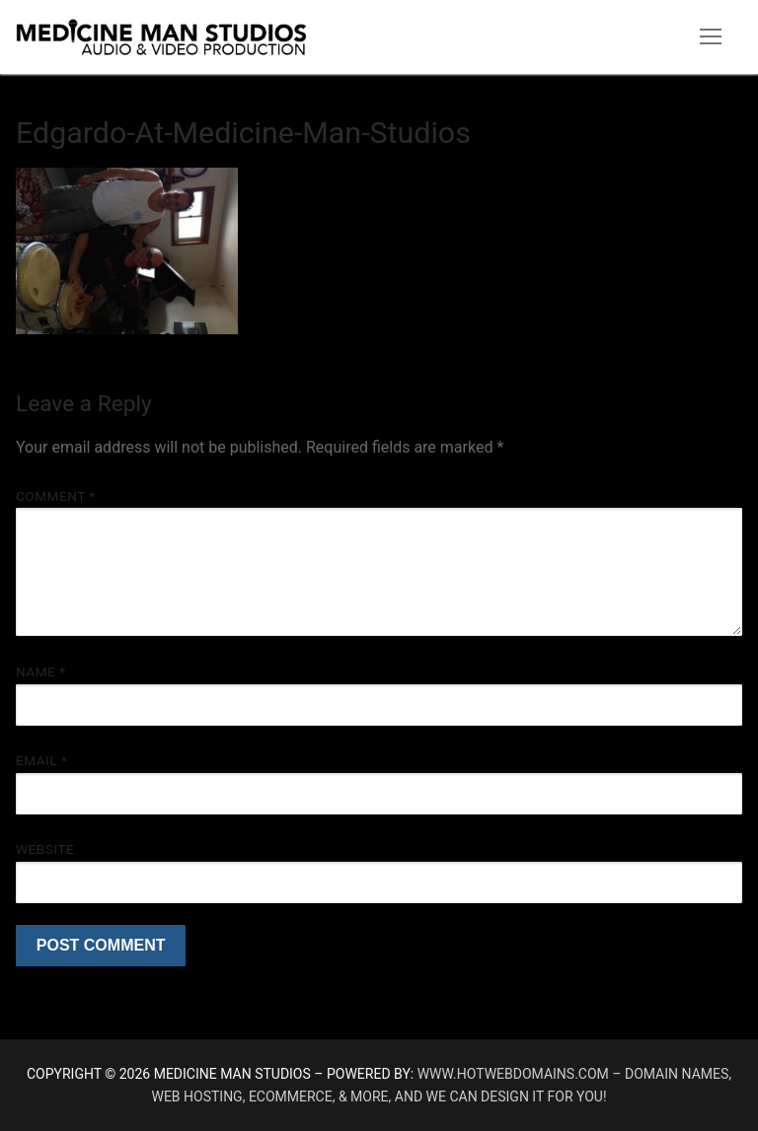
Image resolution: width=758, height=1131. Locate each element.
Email (41, 760)
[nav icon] (710, 37)
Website (45, 849)
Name (41, 671)
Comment (56, 496)
